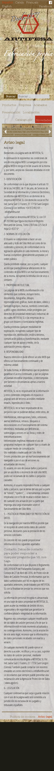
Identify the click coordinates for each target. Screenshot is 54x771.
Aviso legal (45, 716)
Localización (31, 112)
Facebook (45, 6)
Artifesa (28, 26)
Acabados (40, 104)
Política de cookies (22, 716)
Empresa (25, 104)
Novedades (43, 120)
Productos (9, 104)
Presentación (11, 112)
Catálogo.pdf (23, 119)
